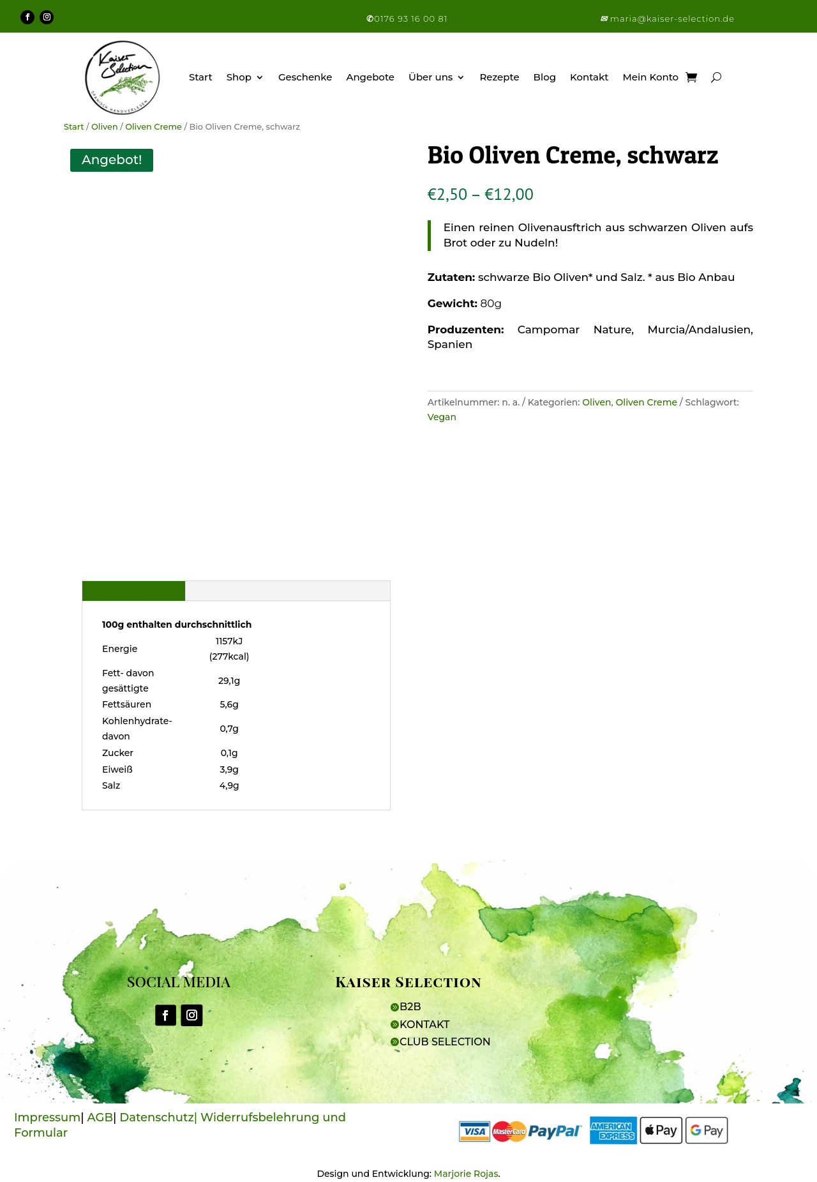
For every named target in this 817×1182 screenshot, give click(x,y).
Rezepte (499, 77)
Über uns (430, 77)
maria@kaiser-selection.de (672, 18)
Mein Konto (651, 77)
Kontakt (589, 77)
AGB (100, 1117)
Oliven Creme (153, 127)
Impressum (47, 1117)
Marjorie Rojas (466, 1173)
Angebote (370, 77)
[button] (605, 18)
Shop (239, 77)
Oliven (104, 127)
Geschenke (305, 77)
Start (201, 77)
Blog (545, 77)
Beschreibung (133, 590)
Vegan (442, 417)
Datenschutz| (159, 1117)
